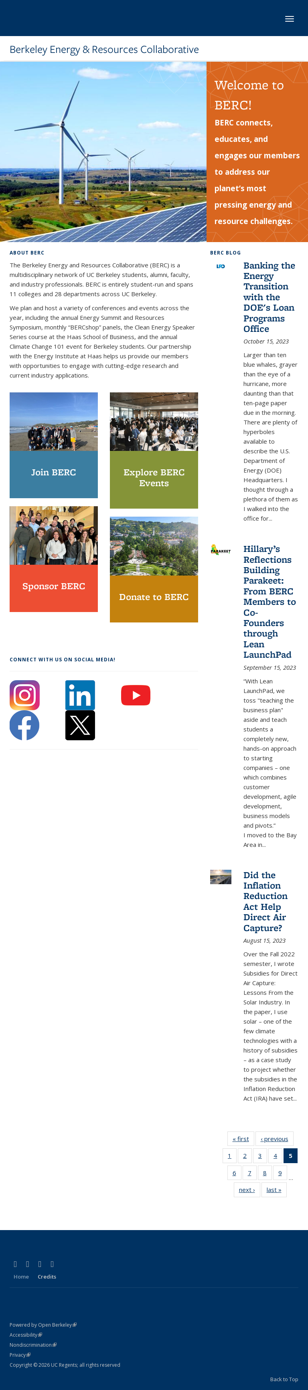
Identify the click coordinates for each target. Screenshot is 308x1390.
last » (277, 1191)
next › (249, 1191)
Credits (47, 1276)
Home (21, 1276)
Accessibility (26, 1334)
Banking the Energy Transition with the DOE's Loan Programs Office (269, 297)
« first (243, 1140)
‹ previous (277, 1140)
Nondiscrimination (33, 1345)
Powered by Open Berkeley (43, 1324)
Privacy (20, 1355)
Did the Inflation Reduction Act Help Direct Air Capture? (265, 901)
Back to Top (284, 1379)
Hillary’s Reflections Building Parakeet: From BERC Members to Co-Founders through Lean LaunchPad (269, 601)
